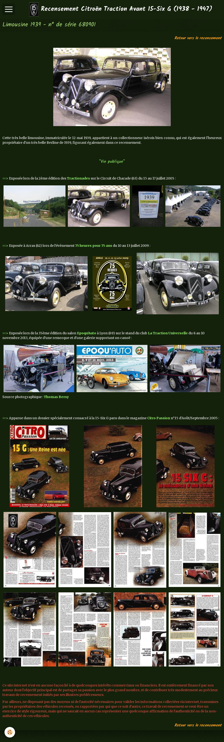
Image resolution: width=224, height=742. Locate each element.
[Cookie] (10, 732)
